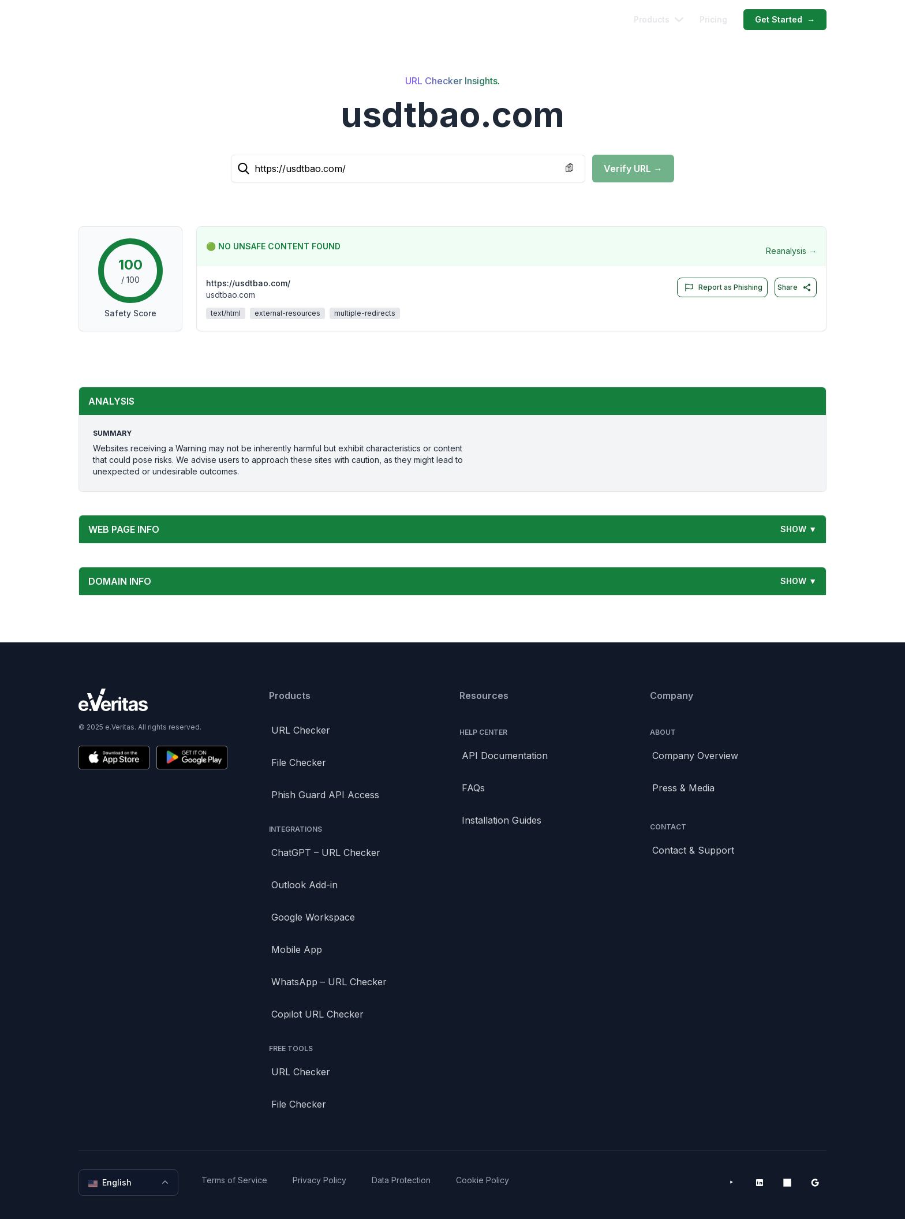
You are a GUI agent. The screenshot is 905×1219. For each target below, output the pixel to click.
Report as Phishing (721, 287)
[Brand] (152, 700)
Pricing (713, 19)
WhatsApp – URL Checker (329, 982)
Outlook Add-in (304, 885)
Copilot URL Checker (317, 1014)
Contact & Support (693, 850)
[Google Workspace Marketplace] (815, 1182)
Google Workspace (313, 917)
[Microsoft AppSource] (787, 1182)
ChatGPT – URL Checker (325, 852)
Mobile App (296, 949)
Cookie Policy (482, 1180)
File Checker (298, 762)
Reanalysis (791, 251)
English (129, 1182)
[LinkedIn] (759, 1182)
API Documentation (505, 755)
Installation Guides (501, 820)
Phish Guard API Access (325, 795)
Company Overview (695, 755)
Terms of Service (234, 1180)
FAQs (473, 788)
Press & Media (683, 788)
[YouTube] (731, 1182)
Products (658, 19)
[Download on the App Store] (113, 757)
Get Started (785, 19)
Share (794, 287)
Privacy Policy (319, 1180)
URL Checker (300, 730)
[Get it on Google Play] (191, 757)
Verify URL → (633, 168)
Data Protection (401, 1180)
